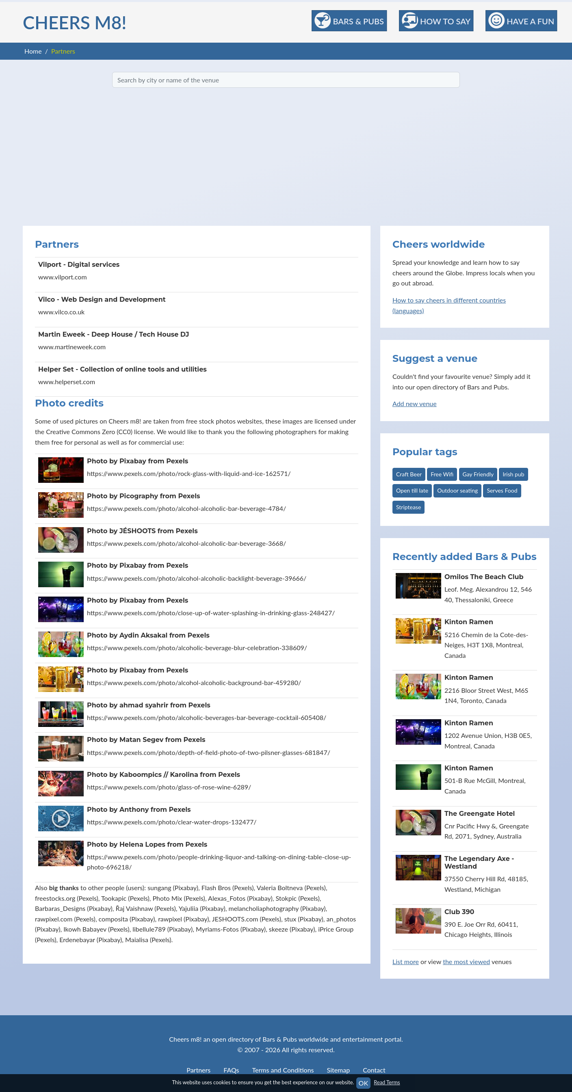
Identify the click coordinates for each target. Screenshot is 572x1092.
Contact (374, 1070)
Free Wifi (442, 474)
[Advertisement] (286, 157)
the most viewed (466, 961)
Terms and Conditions (283, 1070)
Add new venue (414, 403)
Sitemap (338, 1070)
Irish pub (513, 474)
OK (363, 1083)
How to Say (436, 20)
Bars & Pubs (349, 20)
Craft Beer (409, 474)
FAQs (231, 1070)
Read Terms (387, 1082)
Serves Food (502, 490)
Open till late (412, 490)
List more (405, 961)
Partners (198, 1070)
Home (33, 51)
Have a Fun (521, 20)
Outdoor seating (457, 490)
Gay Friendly (478, 474)
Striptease (408, 507)
